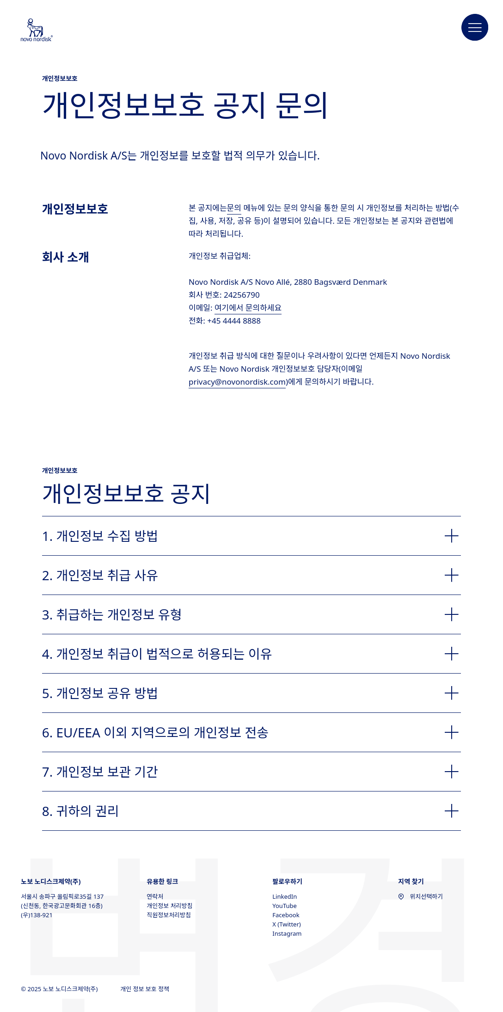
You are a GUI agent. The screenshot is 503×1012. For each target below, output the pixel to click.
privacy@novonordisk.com (237, 381)
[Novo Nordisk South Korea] (49, 30)
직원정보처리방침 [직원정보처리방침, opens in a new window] (169, 915)
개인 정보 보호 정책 (145, 989)
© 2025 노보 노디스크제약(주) (60, 989)
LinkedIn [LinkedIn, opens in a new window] (284, 896)
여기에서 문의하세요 (248, 307)
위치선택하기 (420, 896)
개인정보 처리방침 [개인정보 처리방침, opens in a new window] (169, 906)
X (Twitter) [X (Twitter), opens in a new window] (286, 924)
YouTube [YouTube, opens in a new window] (284, 906)
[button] (475, 28)
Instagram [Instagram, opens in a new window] (286, 933)
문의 (234, 207)
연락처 (155, 896)
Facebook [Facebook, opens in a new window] (285, 915)
